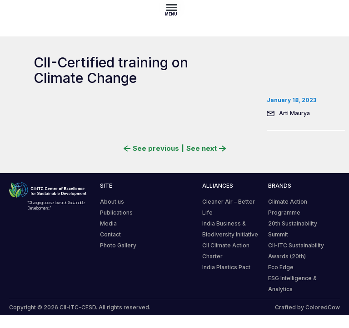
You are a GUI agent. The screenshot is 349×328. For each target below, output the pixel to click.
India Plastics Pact (226, 267)
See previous (151, 148)
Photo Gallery (118, 245)
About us (112, 201)
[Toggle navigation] (174, 7)
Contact (110, 234)
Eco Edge (281, 267)
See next (206, 148)
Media (108, 223)
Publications (116, 212)
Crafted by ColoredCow (307, 307)
